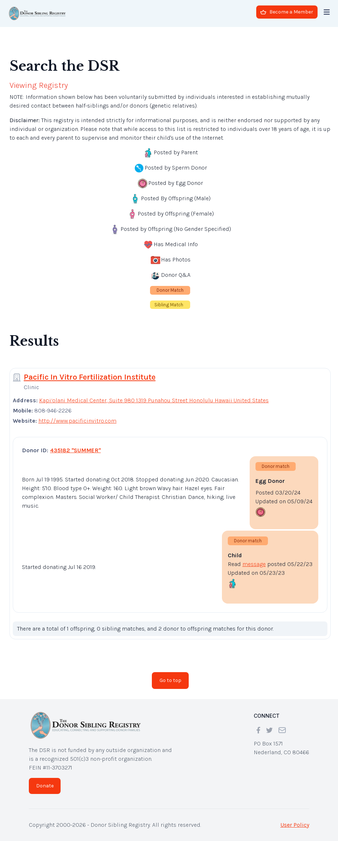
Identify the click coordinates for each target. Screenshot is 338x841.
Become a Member (286, 12)
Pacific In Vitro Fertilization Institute (89, 377)
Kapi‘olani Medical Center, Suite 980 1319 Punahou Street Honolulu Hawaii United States (154, 400)
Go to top (170, 680)
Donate (45, 786)
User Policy (294, 824)
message (254, 564)
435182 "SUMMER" (75, 450)
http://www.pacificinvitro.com (77, 420)
